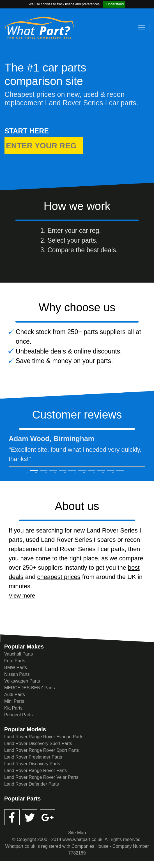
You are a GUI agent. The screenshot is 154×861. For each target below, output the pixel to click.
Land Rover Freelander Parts (33, 757)
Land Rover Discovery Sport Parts (38, 743)
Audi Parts (14, 694)
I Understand (114, 4)
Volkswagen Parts (22, 681)
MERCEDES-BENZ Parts (29, 687)
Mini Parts (14, 701)
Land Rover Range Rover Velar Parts (41, 777)
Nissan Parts (17, 674)
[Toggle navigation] (142, 27)
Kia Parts (13, 708)
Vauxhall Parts (18, 654)
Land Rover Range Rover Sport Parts (41, 750)
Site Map (77, 832)
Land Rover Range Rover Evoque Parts (43, 736)
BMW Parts (15, 667)
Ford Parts (14, 660)
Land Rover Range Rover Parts (35, 770)
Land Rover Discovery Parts (32, 763)
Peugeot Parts (18, 714)
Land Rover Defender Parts (31, 784)
